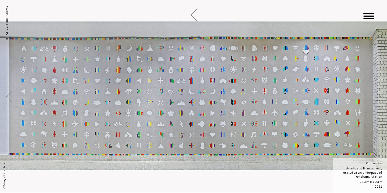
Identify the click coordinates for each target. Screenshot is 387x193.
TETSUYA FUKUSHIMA (7, 23)
